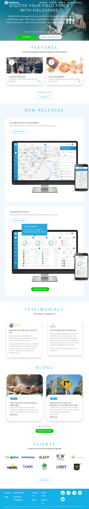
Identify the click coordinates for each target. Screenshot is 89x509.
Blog (6, 497)
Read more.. (14, 420)
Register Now (40, 294)
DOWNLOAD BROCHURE (50, 37)
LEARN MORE (19, 137)
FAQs (34, 500)
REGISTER (26, 37)
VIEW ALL (44, 97)
